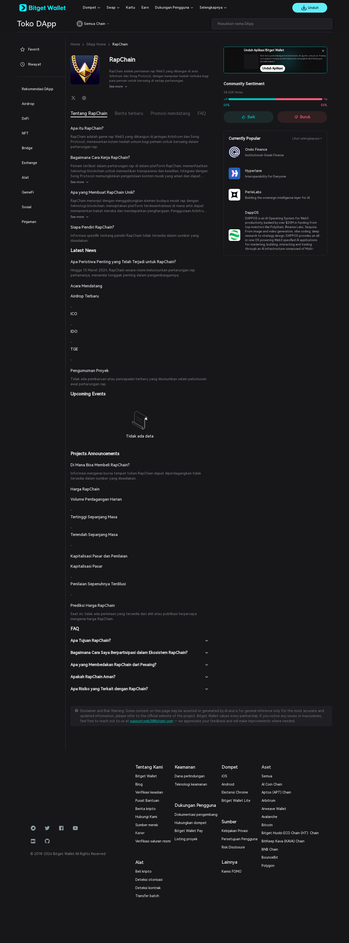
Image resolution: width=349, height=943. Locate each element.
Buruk (302, 117)
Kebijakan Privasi (235, 831)
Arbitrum (268, 800)
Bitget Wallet (146, 776)
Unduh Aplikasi (285, 68)
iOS (224, 776)
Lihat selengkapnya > (307, 138)
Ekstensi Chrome (235, 792)
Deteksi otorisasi (149, 880)
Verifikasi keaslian (149, 792)
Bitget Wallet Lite (236, 800)
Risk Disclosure (233, 847)
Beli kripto (143, 871)
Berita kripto (145, 809)
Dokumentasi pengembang (196, 815)
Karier (140, 833)
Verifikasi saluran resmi (153, 841)
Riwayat (30, 64)
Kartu (130, 7)
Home (75, 44)
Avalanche (269, 817)
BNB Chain (270, 849)
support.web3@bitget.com (151, 721)
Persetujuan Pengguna (239, 839)
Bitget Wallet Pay (189, 831)
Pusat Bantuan (147, 800)
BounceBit (270, 857)
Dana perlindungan (190, 776)
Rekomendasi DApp (37, 89)
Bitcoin (267, 825)
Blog (139, 784)
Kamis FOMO (231, 871)
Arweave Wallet (274, 809)
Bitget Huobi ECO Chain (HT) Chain (290, 833)
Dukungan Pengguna (172, 7)
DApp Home (96, 44)
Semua (267, 776)
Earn (145, 7)
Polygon (268, 866)
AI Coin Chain (272, 784)
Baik (248, 117)
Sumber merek (146, 825)
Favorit (29, 49)
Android (228, 784)
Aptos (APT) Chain (276, 792)
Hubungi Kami (146, 817)
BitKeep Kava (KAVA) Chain (283, 841)
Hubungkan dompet (191, 823)
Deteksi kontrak (148, 888)
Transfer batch (147, 896)
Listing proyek (186, 839)
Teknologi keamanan (191, 784)
